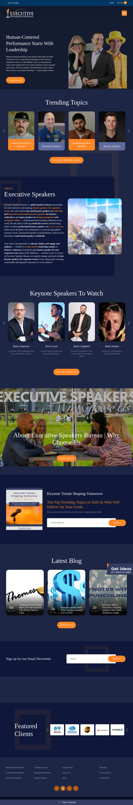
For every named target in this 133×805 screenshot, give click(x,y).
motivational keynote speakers (32, 214)
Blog (64, 778)
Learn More (15, 80)
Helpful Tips (68, 767)
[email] (91, 658)
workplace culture (12, 220)
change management (45, 217)
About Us (67, 773)
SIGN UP (117, 659)
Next (129, 131)
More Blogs (66, 625)
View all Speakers (66, 372)
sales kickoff (32, 247)
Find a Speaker (69, 802)
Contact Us (104, 778)
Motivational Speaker (15, 767)
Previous (4, 131)
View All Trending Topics (66, 160)
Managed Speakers (42, 773)
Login (112, 3)
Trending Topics (41, 767)
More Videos (66, 458)
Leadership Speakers (15, 773)
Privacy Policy (105, 773)
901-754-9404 (13, 3)
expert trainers (55, 226)
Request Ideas (40, 778)
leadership (57, 211)
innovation (13, 214)
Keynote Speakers (14, 778)
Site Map (103, 767)
